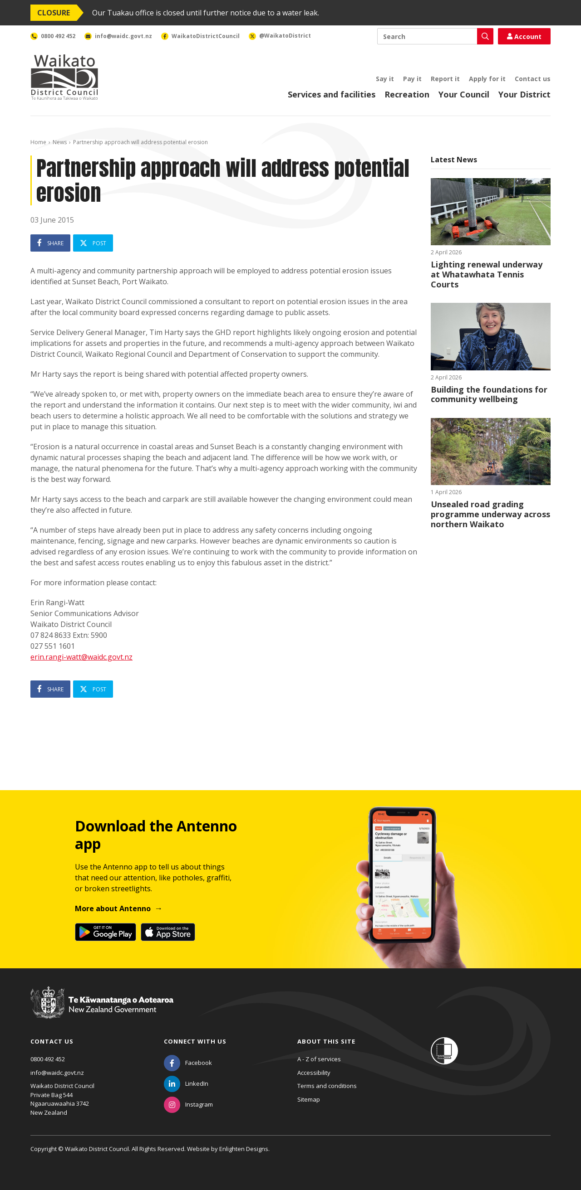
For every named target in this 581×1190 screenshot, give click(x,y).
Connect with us (195, 1041)
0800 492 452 (47, 1059)
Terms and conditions (327, 1086)
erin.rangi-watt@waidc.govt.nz (81, 657)
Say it (385, 78)
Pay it (412, 78)
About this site (326, 1041)
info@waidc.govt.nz (57, 1073)
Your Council (463, 94)
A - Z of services (319, 1059)
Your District (524, 94)
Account (524, 36)
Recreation (406, 94)
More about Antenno (113, 908)
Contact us (533, 78)
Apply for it (487, 78)
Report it (445, 78)
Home (38, 142)
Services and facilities (331, 94)
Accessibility (313, 1073)
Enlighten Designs (243, 1149)
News (60, 142)
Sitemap (308, 1099)
